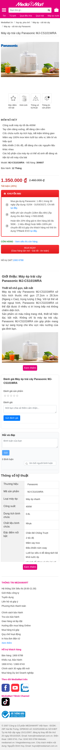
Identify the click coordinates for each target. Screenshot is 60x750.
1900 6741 (7, 664)
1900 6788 (18, 260)
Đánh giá (8, 402)
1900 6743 (19, 664)
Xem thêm (7, 643)
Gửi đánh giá (11, 418)
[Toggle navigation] (4, 10)
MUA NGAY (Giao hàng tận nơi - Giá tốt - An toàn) (30, 249)
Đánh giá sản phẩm (13, 391)
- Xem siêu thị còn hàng (25, 241)
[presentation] (3, 66)
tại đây (14, 208)
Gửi (6, 452)
